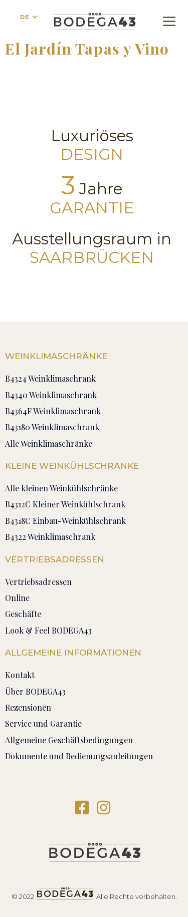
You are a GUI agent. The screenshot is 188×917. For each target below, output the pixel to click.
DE (25, 17)
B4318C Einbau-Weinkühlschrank (65, 520)
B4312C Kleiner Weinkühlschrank (65, 504)
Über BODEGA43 (35, 691)
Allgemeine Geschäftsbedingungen (69, 740)
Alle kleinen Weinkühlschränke (61, 488)
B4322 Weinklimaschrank (50, 536)
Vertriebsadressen (38, 581)
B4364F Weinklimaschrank (53, 411)
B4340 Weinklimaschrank (51, 395)
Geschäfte (23, 613)
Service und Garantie (43, 723)
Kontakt (20, 675)
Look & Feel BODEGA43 (48, 630)
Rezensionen (28, 707)
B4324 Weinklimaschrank (50, 378)
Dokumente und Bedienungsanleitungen (79, 756)
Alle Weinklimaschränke (48, 443)
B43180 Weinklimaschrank (52, 427)
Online (17, 597)
